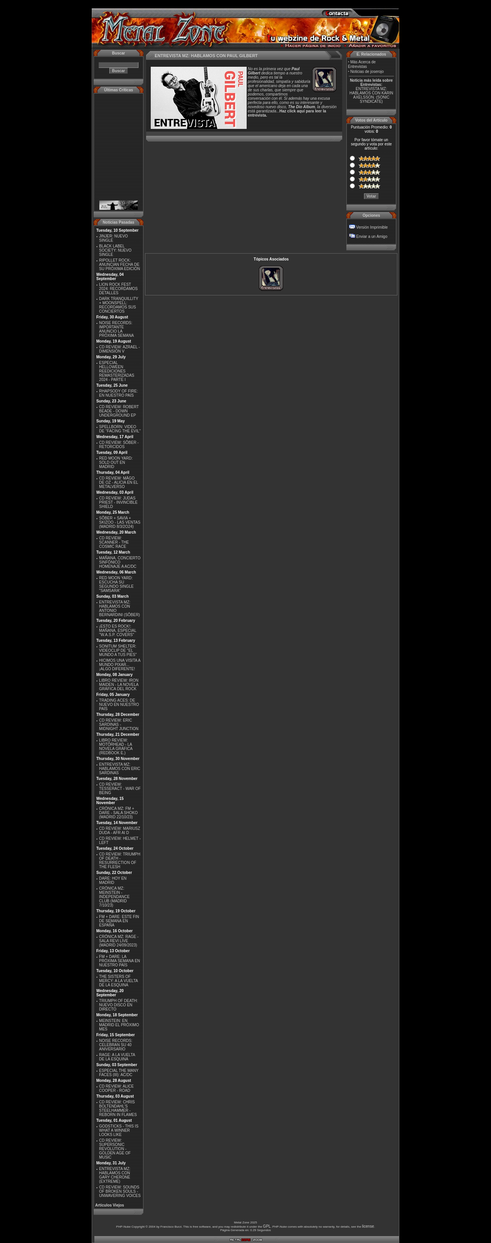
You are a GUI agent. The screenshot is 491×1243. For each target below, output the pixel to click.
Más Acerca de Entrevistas (362, 64)
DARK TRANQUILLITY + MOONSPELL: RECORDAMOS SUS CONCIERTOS (118, 305)
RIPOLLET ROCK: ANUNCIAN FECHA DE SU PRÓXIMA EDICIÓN (119, 264)
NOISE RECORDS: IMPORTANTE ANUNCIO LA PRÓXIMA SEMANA (116, 329)
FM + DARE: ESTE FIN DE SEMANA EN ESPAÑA (119, 921)
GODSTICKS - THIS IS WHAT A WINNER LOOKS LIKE (118, 1130)
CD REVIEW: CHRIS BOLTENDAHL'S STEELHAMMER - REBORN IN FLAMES (118, 1108)
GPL (267, 1226)
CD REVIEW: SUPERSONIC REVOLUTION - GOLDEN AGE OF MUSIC (114, 1148)
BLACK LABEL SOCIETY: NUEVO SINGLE (115, 250)
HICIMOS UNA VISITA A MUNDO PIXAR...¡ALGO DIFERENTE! (119, 664)
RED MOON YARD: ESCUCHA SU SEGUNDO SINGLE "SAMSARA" (116, 584)
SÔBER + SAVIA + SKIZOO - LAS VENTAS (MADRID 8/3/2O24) (119, 522)
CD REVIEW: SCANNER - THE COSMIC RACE (114, 542)
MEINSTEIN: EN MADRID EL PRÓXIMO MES (119, 1025)
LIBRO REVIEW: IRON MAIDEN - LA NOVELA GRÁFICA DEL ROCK (118, 684)
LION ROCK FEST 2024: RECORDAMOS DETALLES (118, 288)
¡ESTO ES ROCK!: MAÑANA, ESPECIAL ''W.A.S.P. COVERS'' (117, 630)
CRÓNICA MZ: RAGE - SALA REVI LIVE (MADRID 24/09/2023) (118, 941)
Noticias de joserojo (367, 71)
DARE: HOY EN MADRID (113, 880)
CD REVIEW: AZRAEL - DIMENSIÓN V (119, 349)
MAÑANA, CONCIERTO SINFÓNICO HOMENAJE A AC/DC (119, 562)
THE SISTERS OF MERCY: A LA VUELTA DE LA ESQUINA (118, 980)
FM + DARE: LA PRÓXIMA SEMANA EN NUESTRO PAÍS (119, 961)
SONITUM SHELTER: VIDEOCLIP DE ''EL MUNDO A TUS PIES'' (118, 650)
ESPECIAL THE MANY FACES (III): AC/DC (118, 1072)
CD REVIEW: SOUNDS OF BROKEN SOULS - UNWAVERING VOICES (119, 1191)
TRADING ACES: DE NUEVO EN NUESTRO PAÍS (119, 704)
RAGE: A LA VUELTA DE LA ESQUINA (117, 1057)
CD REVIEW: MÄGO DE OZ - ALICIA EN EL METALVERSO (118, 482)
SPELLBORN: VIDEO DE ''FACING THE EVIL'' (120, 429)
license (368, 1226)
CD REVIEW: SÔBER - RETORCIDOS (118, 444)
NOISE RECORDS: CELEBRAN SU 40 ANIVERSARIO (115, 1045)
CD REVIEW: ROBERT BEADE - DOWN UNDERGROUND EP (118, 411)
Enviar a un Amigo (371, 236)
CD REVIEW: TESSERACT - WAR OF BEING (119, 788)
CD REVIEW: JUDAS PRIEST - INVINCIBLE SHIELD (118, 502)
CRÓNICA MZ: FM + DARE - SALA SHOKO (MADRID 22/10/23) (118, 812)
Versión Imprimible (372, 227)
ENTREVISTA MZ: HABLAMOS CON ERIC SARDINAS (119, 768)
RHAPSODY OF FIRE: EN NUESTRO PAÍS (118, 393)
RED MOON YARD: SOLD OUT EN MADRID (115, 462)
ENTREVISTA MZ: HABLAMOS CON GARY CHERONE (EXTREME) (114, 1175)
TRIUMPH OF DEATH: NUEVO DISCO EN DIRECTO (118, 1005)
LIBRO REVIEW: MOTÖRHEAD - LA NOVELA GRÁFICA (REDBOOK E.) (115, 746)
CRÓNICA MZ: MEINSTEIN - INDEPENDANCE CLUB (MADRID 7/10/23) (114, 896)
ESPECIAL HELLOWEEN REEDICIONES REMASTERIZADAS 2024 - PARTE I (116, 371)
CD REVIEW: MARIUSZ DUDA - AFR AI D (119, 830)
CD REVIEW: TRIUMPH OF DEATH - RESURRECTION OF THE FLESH (119, 860)
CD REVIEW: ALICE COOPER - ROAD (116, 1088)
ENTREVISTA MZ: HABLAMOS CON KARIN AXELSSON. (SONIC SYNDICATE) (371, 95)
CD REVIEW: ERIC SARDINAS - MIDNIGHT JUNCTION (118, 724)
